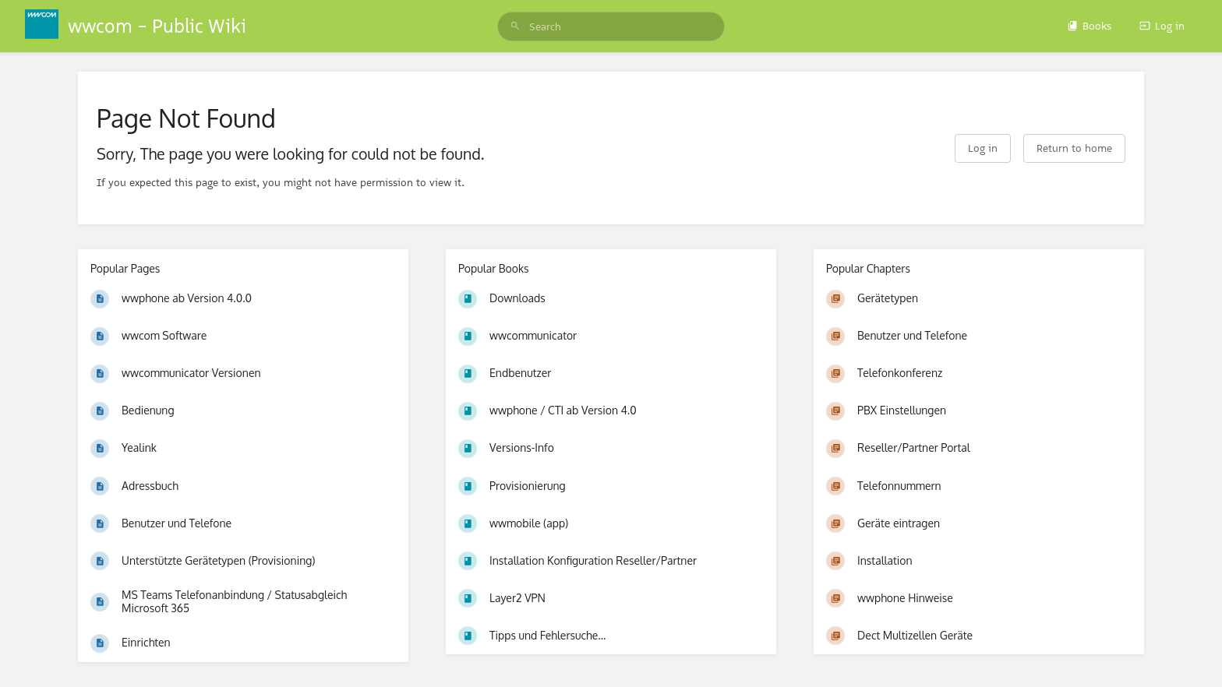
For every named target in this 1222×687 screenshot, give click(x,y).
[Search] (515, 26)
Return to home (1074, 148)
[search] (610, 26)
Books (1089, 26)
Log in (1162, 26)
